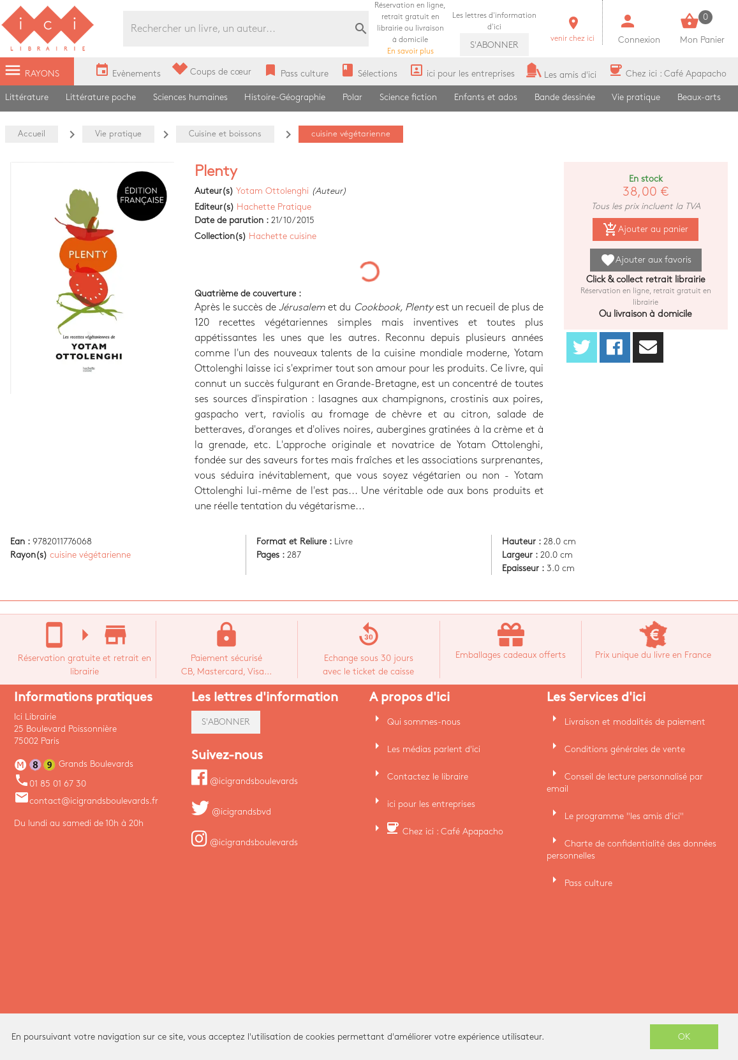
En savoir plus (410, 28)
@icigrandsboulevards (244, 781)
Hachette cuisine (282, 236)
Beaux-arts (699, 97)
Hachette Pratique (274, 207)
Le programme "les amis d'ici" (624, 816)
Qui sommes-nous (424, 722)
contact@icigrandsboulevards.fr (86, 801)
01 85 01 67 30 (50, 784)
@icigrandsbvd (231, 812)
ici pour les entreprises (431, 804)
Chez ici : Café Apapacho (452, 831)
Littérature (26, 97)
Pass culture (588, 883)
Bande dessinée (565, 97)
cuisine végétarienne (90, 555)
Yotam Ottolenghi (272, 191)
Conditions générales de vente (625, 749)
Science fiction (408, 97)
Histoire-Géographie (284, 97)
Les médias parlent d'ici (433, 749)
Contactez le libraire (427, 777)
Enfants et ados (485, 97)
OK (684, 1037)
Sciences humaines (190, 97)
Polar (352, 97)
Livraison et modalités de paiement (635, 722)
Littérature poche (101, 97)
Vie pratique (636, 97)
